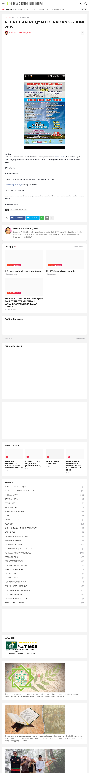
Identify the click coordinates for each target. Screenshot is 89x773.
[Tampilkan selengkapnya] (52, 218)
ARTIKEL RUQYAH (44, 495)
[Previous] (82, 9)
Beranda (8, 17)
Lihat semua (79, 247)
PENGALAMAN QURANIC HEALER (44, 553)
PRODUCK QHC (44, 557)
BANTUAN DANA (44, 499)
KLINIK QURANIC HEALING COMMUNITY (44, 528)
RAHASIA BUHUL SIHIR (44, 570)
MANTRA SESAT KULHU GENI (52, 462)
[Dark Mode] (81, 4)
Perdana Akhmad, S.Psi (25, 228)
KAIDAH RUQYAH (44, 520)
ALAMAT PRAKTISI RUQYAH (44, 487)
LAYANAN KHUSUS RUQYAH (44, 536)
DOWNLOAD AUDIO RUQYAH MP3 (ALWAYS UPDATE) (33, 463)
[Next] (85, 9)
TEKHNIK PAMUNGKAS (44, 594)
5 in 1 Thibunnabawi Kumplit (60, 271)
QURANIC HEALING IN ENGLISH (44, 565)
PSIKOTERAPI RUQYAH (44, 561)
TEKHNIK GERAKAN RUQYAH (44, 586)
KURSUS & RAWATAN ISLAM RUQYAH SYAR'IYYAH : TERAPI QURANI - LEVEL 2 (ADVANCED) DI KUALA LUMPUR (24, 302)
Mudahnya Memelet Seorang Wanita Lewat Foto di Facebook (39, 9)
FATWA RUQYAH (44, 507)
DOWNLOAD (44, 503)
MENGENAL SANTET (44, 540)
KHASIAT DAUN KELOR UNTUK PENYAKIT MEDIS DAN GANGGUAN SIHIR (73, 465)
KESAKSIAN (44, 524)
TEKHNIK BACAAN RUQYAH (44, 582)
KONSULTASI (44, 532)
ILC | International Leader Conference (24, 271)
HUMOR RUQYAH (44, 516)
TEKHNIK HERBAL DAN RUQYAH (44, 590)
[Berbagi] (82, 33)
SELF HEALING (44, 574)
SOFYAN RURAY (44, 578)
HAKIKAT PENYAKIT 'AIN (44, 511)
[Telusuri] (86, 4)
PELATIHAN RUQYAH (21, 17)
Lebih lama (80, 339)
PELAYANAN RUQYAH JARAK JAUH (44, 549)
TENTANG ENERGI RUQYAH (44, 598)
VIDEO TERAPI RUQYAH (44, 603)
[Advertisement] (44, 56)
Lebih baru (8, 339)
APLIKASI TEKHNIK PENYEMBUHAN (44, 491)
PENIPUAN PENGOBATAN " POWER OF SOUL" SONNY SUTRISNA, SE (14, 464)
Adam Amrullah (60, 157)
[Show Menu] (3, 4)
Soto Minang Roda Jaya (14, 185)
